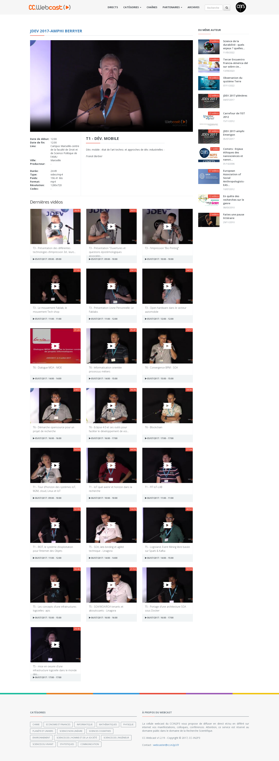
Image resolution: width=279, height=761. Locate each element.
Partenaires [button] (172, 7)
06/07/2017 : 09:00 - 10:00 (47, 498)
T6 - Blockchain (153, 427)
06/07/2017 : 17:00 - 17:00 (47, 677)
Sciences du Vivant (43, 744)
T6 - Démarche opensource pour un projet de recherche (53, 429)
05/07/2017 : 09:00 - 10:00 (103, 259)
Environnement (41, 737)
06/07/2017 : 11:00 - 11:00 (159, 498)
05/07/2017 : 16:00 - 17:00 (103, 438)
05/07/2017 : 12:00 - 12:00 (159, 318)
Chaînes (152, 7)
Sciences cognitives (100, 731)
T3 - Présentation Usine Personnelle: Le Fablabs (111, 309)
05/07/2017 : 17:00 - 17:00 (159, 438)
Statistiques (67, 744)
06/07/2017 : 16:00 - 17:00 (159, 617)
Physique (128, 724)
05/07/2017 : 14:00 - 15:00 (103, 378)
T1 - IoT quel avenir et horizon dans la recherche (110, 488)
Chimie (36, 724)
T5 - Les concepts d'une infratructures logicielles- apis (54, 608)
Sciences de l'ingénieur (116, 737)
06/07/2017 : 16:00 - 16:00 (103, 617)
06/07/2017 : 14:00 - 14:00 (103, 557)
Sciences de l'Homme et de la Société (77, 737)
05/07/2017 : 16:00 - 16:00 (47, 438)
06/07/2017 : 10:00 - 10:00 (103, 498)
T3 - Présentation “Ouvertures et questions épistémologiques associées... (107, 249)
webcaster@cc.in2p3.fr (166, 745)
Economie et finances (58, 724)
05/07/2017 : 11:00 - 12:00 (103, 318)
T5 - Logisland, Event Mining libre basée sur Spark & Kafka (167, 548)
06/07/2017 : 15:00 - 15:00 (47, 617)
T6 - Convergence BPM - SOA (161, 367)
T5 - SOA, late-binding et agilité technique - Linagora (106, 548)
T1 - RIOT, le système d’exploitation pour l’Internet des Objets (53, 548)
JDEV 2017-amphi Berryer (56, 30)
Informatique (85, 724)
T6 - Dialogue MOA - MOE (47, 367)
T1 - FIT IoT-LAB (153, 487)
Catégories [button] (132, 7)
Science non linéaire (71, 731)
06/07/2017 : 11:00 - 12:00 (47, 557)
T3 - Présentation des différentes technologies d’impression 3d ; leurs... (54, 249)
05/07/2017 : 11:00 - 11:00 (47, 318)
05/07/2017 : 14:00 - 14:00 (47, 378)
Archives (193, 7)
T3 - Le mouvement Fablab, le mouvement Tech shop (50, 309)
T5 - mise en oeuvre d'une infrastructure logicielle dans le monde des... (55, 668)
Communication (89, 744)
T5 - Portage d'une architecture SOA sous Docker (165, 608)
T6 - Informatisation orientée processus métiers (105, 369)
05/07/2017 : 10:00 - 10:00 (159, 259)
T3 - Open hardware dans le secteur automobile (165, 309)
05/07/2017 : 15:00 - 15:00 (159, 378)
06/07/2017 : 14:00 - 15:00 (159, 557)
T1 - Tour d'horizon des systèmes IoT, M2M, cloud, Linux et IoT (54, 488)
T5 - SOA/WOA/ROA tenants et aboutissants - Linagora (106, 608)
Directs (113, 7)
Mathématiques (108, 724)
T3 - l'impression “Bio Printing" (162, 248)
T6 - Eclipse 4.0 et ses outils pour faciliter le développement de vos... (109, 429)
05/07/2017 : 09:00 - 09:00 (47, 259)
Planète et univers (43, 731)
